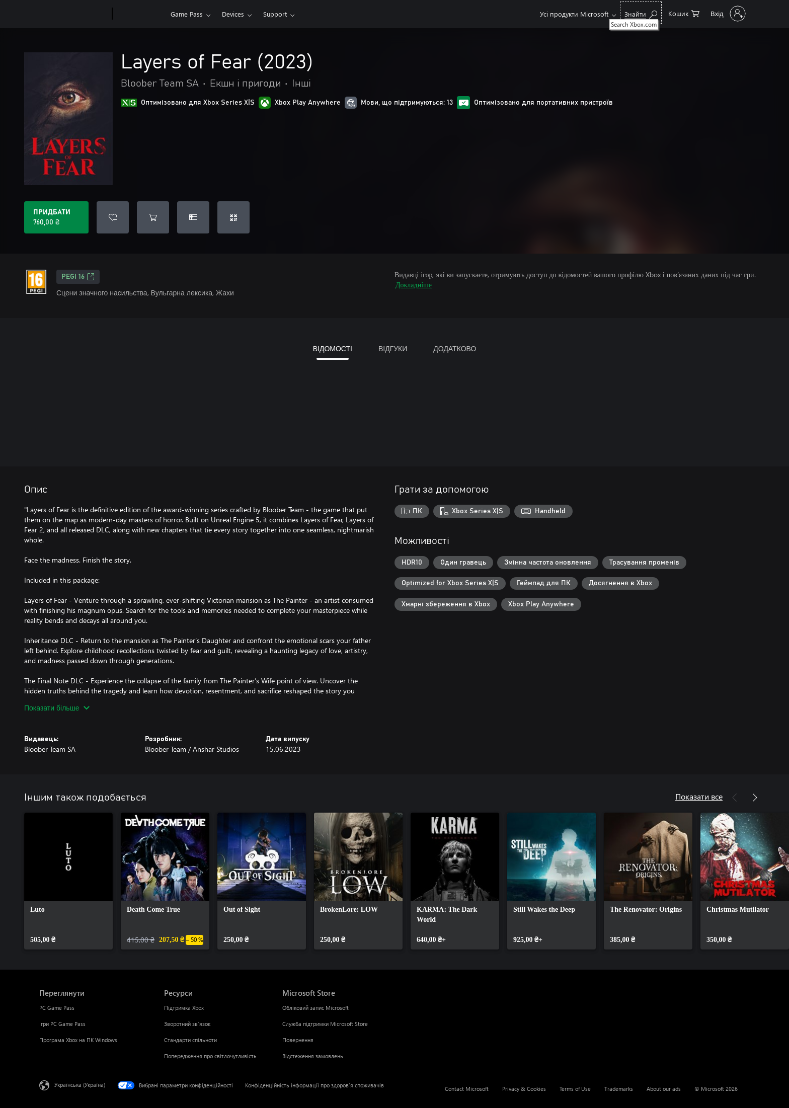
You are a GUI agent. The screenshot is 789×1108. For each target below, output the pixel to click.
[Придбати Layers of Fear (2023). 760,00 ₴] (56, 217)
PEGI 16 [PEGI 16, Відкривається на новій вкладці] (78, 277)
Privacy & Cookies (524, 1088)
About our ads (664, 1088)
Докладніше (414, 284)
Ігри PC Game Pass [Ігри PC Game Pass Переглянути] (62, 1023)
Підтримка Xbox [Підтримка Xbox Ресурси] (184, 1007)
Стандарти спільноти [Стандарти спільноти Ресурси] (190, 1040)
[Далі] (755, 797)
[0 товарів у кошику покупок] (683, 13)
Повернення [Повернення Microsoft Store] (297, 1040)
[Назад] (735, 797)
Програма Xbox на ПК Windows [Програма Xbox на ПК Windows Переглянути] (78, 1040)
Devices (233, 14)
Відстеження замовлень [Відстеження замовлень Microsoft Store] (312, 1056)
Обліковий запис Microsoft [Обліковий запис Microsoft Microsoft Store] (315, 1007)
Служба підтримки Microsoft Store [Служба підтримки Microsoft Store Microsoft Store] (325, 1023)
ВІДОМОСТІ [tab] (332, 348)
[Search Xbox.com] (641, 13)
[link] (68, 881)
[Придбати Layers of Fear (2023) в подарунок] (193, 217)
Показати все (699, 796)
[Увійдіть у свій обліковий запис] (727, 14)
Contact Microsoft (467, 1088)
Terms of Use (575, 1088)
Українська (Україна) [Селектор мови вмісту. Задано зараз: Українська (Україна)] (79, 1084)
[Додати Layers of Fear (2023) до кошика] (153, 217)
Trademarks (618, 1088)
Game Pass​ (187, 14)
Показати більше (57, 708)
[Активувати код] (233, 217)
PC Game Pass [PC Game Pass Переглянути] (56, 1007)
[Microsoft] (73, 14)
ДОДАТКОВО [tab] (454, 348)
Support (275, 14)
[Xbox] (140, 14)
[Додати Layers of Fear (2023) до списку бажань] (113, 217)
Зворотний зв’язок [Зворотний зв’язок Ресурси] (187, 1023)
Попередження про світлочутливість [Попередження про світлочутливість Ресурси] (210, 1056)
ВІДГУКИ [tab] (392, 348)
